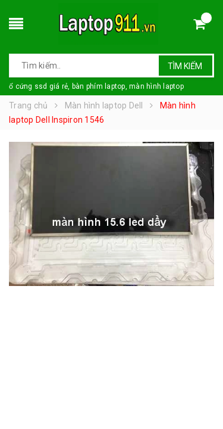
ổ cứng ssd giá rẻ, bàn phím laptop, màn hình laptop (96, 86)
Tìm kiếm (185, 66)
